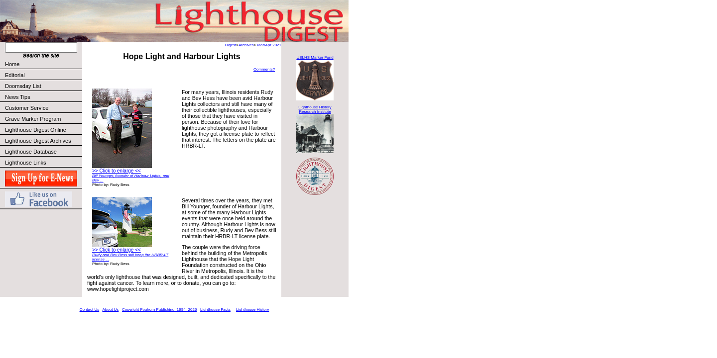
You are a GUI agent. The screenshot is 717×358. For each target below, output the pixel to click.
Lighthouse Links (25, 163)
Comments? (264, 69)
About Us (110, 309)
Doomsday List (23, 86)
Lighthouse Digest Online (35, 130)
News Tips (17, 97)
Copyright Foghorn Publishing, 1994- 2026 (159, 309)
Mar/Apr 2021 (269, 45)
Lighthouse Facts (215, 309)
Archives (246, 45)
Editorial (43, 75)
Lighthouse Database (31, 152)
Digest (231, 45)
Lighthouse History (252, 309)
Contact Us (90, 309)
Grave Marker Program (33, 119)
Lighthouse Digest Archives (38, 141)
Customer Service (43, 108)
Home (12, 64)
